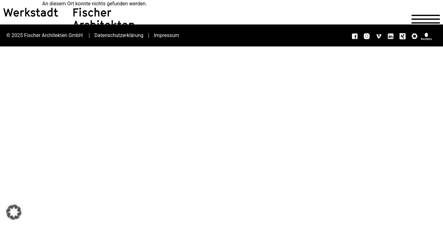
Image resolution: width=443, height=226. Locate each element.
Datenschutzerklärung (118, 35)
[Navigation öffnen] (426, 19)
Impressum (166, 35)
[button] (14, 212)
